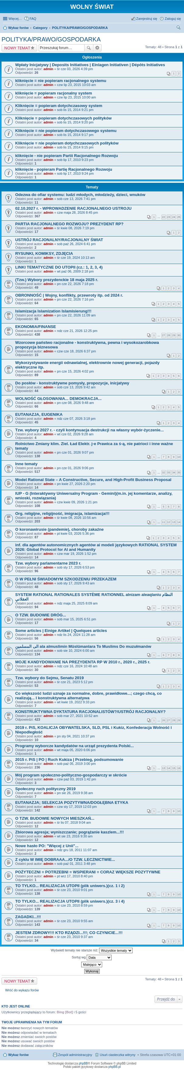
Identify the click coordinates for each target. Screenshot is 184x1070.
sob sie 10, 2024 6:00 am (76, 650)
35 (178, 472)
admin (48, 69)
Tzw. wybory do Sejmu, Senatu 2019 (49, 678)
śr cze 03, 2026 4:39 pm (75, 69)
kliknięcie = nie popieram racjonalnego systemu (60, 80)
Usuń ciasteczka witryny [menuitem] (117, 1055)
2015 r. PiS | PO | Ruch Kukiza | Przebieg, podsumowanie (69, 759)
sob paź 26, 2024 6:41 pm (76, 244)
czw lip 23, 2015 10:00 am (76, 97)
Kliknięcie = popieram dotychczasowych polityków (63, 118)
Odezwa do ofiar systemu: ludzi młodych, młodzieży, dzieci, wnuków (80, 194)
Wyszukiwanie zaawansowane (97, 48)
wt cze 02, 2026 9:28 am (75, 434)
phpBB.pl (114, 1066)
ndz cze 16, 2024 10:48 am (77, 666)
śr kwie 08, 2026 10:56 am (76, 517)
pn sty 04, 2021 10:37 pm (76, 736)
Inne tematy (26, 464)
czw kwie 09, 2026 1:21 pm (77, 502)
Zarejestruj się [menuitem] (146, 18)
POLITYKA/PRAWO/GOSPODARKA (51, 39)
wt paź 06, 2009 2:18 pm (75, 271)
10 (178, 456)
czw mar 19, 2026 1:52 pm (77, 553)
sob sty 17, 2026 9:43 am (76, 583)
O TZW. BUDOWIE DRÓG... (40, 615)
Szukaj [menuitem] (179, 28)
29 (173, 335)
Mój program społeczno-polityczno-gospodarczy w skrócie (71, 775)
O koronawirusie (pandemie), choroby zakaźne (59, 529)
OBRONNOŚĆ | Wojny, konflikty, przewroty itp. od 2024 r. (69, 295)
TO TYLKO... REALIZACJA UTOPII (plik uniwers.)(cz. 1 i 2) (70, 885)
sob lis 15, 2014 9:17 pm (75, 135)
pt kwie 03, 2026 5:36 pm (76, 533)
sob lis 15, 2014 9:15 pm (75, 147)
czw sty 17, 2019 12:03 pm (77, 806)
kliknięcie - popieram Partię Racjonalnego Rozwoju (63, 169)
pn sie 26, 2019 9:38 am (75, 793)
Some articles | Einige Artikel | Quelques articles (61, 630)
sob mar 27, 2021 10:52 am (77, 716)
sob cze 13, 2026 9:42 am (76, 387)
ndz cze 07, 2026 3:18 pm (76, 418)
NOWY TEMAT (17, 48)
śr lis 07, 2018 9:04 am (74, 822)
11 (163, 522)
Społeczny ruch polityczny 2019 (45, 788)
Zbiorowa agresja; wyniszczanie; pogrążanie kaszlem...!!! (69, 832)
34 (173, 472)
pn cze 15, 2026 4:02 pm (75, 371)
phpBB (83, 1063)
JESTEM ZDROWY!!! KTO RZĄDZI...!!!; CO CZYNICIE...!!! (69, 932)
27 (163, 335)
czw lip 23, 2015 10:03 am (76, 85)
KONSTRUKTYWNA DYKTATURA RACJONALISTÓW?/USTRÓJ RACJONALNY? (90, 711)
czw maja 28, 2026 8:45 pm (77, 212)
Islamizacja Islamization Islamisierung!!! (53, 311)
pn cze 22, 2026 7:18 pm (75, 284)
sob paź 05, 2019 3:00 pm (76, 763)
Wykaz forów (18, 1055)
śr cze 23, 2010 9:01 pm (75, 890)
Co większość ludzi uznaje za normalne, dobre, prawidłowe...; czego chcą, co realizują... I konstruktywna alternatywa (88, 695)
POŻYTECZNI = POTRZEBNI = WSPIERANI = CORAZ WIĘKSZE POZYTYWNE (87, 872)
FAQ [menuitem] (33, 18)
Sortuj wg (92, 957)
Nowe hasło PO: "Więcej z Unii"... (46, 846)
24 (173, 217)
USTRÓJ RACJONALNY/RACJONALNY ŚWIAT (59, 239)
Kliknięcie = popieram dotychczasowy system (58, 105)
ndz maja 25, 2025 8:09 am (77, 603)
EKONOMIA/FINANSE (35, 326)
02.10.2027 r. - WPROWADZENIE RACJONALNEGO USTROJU (73, 208)
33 (168, 472)
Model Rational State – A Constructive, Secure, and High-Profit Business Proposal (93, 479)
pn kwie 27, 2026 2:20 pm (76, 484)
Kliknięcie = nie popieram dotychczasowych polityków (67, 143)
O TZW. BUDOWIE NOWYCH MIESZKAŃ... (54, 818)
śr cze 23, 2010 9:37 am (75, 937)
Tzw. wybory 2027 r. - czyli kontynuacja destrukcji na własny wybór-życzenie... (89, 430)
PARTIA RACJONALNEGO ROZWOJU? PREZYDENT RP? (69, 224)
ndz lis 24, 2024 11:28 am (76, 635)
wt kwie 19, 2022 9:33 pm (76, 702)
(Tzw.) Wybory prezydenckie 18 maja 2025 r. (56, 279)
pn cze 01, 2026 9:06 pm (75, 468)
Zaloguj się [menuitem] (173, 18)
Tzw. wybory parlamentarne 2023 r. (48, 563)
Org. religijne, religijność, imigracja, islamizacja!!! (62, 513)
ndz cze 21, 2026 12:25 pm (77, 331)
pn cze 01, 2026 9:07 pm (75, 452)
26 (163, 720)
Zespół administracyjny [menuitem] (75, 1055)
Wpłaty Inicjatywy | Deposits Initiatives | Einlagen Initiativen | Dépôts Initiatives (90, 64)
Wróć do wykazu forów (22, 990)
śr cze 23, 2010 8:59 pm (75, 905)
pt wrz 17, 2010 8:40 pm (75, 876)
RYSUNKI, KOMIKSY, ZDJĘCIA (44, 253)
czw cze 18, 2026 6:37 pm (76, 351)
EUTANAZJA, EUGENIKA (39, 414)
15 (173, 768)
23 (168, 217)
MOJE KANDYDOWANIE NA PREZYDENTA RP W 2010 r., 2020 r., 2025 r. (82, 662)
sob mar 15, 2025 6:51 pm (76, 619)
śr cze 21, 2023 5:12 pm (75, 682)
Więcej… (15, 18)
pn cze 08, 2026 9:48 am (75, 403)
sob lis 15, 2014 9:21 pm (75, 110)
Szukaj (88, 48)
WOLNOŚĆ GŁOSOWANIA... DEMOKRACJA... (58, 398)
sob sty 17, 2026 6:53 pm (76, 567)
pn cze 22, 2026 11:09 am (76, 315)
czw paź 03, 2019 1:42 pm (76, 779)
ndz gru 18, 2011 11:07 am (77, 850)
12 (168, 522)
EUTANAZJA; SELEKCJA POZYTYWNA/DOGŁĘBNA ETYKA (71, 802)
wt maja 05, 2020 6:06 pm (76, 750)
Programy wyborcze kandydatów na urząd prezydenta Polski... (74, 746)
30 (178, 335)
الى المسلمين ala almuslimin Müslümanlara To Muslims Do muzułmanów (83, 646)
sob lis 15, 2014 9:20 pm (75, 122)
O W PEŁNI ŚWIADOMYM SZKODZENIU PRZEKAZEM (65, 579)
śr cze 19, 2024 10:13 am (76, 257)
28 (168, 335)
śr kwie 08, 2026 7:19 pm (76, 228)
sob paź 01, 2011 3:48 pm (76, 863)
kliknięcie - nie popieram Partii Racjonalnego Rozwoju (66, 155)
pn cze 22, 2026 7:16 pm (75, 299)
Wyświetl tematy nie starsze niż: (92, 950)
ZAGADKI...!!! (28, 917)
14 (178, 522)
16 (178, 768)
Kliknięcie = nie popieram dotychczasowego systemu (65, 130)
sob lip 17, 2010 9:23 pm (75, 160)
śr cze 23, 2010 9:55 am (75, 921)
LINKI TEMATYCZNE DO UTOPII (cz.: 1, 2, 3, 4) (58, 267)
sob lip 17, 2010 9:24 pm (75, 173)
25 (178, 217)
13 (173, 522)
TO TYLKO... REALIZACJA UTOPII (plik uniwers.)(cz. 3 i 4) (70, 901)
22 (163, 217)
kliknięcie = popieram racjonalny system (53, 93)
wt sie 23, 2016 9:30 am (75, 836)
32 (163, 472)
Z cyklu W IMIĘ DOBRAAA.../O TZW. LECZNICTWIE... (65, 859)
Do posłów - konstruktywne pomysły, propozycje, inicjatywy (72, 383)
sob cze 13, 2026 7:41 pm (76, 199)
